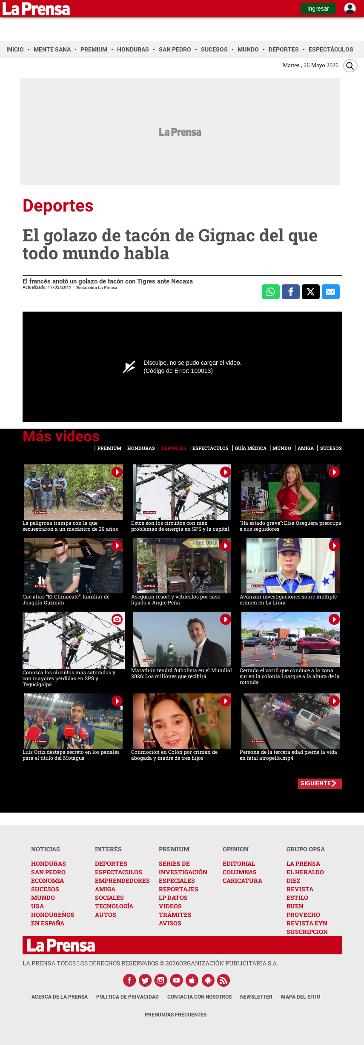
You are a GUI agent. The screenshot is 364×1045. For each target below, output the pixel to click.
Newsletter (256, 997)
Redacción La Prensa (97, 287)
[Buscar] (350, 65)
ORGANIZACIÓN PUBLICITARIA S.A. (228, 963)
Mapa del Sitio (300, 997)
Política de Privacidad (127, 997)
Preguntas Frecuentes (175, 1015)
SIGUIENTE (316, 783)
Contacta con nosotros (199, 997)
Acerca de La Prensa (60, 997)
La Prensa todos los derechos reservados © (101, 963)
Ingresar (318, 8)
